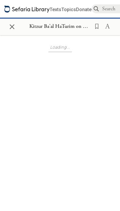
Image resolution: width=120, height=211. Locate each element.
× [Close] (12, 26)
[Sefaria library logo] (27, 9)
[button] (95, 26)
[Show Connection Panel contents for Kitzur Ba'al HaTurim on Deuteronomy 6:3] (60, 26)
